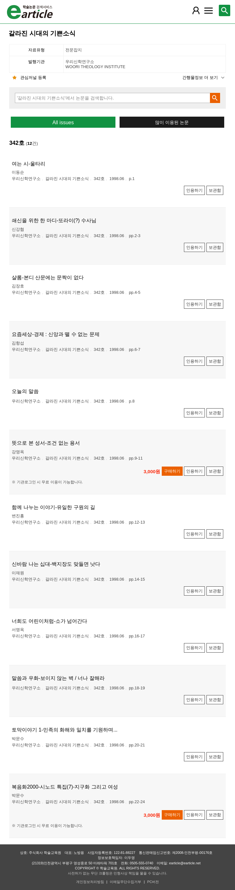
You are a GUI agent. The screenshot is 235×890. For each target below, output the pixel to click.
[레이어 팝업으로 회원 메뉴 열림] (196, 10)
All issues (63, 122)
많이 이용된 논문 (172, 122)
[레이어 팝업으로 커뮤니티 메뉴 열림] (208, 10)
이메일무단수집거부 (125, 882)
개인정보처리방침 (90, 882)
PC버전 (153, 882)
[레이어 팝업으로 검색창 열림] (224, 10)
